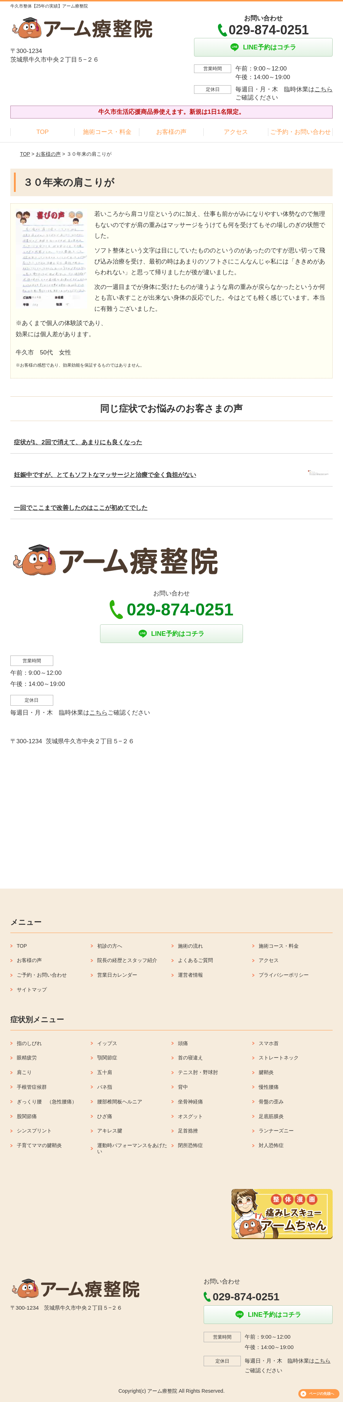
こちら (323, 89)
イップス (107, 1043)
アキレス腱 (109, 1130)
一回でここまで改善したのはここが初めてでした (81, 507)
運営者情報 (190, 975)
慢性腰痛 (269, 1087)
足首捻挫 (188, 1130)
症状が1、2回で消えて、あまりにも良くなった (78, 442)
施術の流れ (190, 946)
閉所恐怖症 (190, 1145)
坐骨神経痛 (190, 1101)
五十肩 (104, 1072)
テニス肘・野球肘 (198, 1072)
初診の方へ (109, 946)
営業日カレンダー (117, 975)
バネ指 (104, 1087)
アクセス (236, 132)
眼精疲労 (27, 1057)
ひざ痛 (104, 1116)
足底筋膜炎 (271, 1116)
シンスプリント (34, 1130)
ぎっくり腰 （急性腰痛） (47, 1101)
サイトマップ (32, 989)
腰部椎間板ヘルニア (119, 1101)
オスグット (190, 1116)
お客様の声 (171, 132)
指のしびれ (29, 1043)
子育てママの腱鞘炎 (39, 1145)
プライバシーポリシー (284, 975)
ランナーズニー (276, 1130)
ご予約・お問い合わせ (300, 132)
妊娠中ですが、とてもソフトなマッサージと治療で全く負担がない (105, 475)
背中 (183, 1087)
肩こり (24, 1072)
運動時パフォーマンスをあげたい (132, 1148)
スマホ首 (269, 1043)
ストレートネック (279, 1057)
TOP (42, 132)
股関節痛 (27, 1116)
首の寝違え (190, 1057)
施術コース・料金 (107, 132)
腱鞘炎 (266, 1072)
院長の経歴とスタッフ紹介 (127, 960)
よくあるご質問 (195, 960)
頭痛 (183, 1043)
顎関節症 (107, 1057)
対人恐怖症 (271, 1145)
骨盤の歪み (271, 1101)
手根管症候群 (32, 1087)
